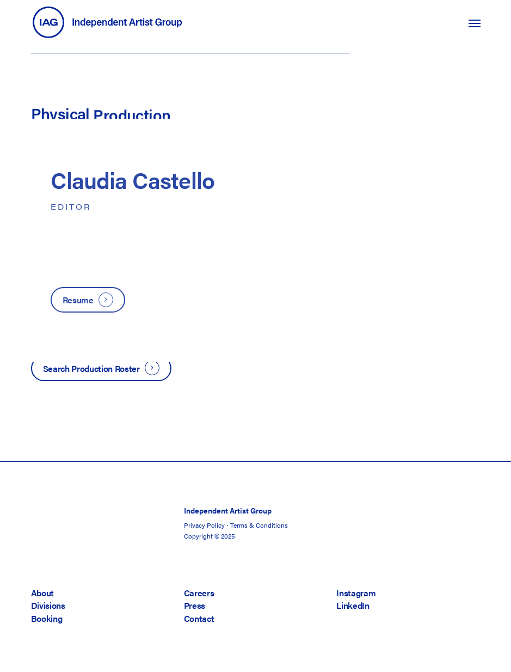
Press (194, 605)
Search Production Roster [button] (91, 368)
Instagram (355, 593)
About (42, 593)
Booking (47, 618)
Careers (199, 593)
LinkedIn (352, 605)
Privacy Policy (204, 525)
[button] (475, 22)
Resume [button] (78, 300)
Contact (199, 618)
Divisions (48, 605)
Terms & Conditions (259, 525)
